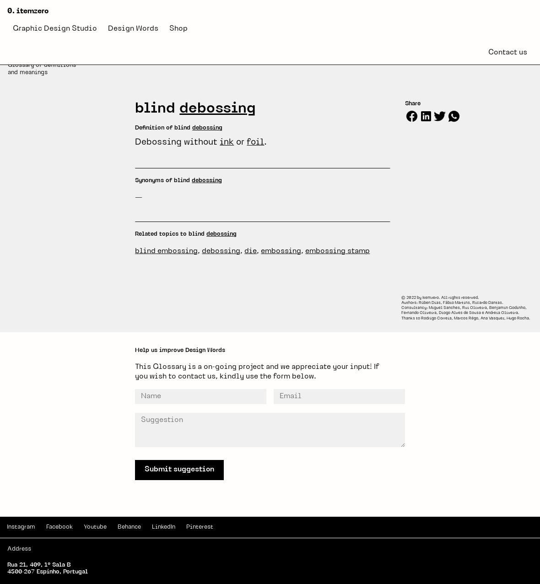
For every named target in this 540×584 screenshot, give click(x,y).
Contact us (507, 52)
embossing (281, 251)
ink (227, 142)
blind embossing (166, 251)
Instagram (21, 527)
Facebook (59, 527)
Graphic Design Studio (55, 28)
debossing (217, 109)
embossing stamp (337, 251)
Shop (178, 28)
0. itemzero (28, 11)
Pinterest (199, 527)
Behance (129, 527)
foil (255, 142)
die (250, 251)
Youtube (95, 527)
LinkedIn (163, 527)
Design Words (133, 28)
